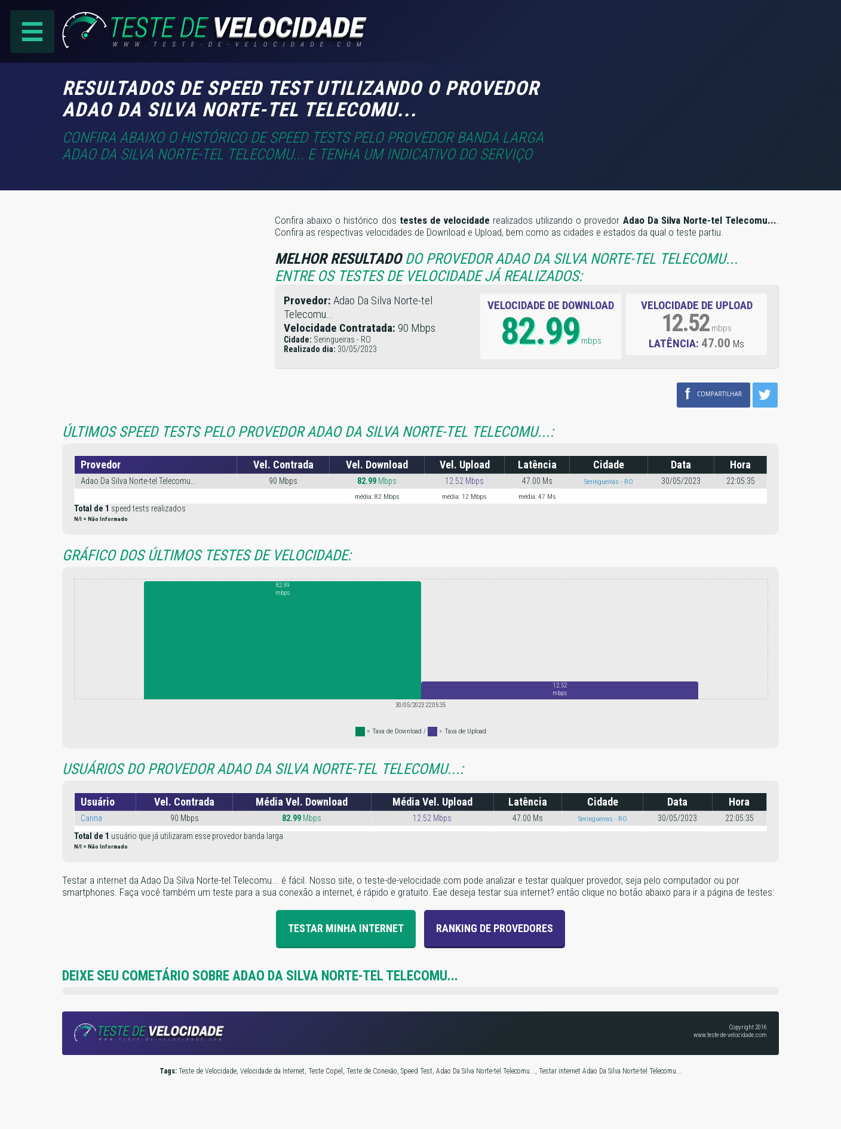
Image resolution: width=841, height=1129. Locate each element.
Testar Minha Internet (346, 928)
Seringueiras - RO (608, 481)
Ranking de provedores (494, 928)
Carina (91, 818)
